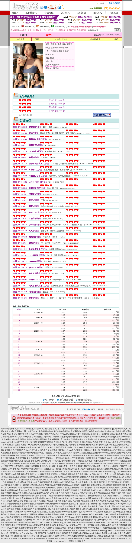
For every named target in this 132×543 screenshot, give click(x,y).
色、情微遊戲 (82, 504)
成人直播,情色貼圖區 (54, 480)
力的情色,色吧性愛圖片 (71, 488)
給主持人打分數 (61, 39)
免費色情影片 (55, 504)
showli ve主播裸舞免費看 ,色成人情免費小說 (113, 490)
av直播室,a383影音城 (12, 474)
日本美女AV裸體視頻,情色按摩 (99, 431)
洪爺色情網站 (67, 501)
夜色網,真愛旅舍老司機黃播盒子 (53, 525)
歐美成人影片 (53, 506)
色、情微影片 (104, 504)
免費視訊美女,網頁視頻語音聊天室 (27, 466)
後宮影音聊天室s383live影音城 (28, 525)
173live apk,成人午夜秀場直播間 (13, 528)
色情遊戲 (64, 504)
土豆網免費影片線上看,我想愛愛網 (94, 488)
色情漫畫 (17, 504)
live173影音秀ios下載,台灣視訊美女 (102, 528)
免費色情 (27, 501)
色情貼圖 (84, 501)
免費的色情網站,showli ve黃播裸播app (99, 429)
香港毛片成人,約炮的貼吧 (41, 461)
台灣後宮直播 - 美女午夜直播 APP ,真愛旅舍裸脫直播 (24, 445)
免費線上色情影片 (29, 493)
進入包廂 (20, 39)
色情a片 (83, 493)
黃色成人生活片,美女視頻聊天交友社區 (71, 453)
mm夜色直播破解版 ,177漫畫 (80, 458)
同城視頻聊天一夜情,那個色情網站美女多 (71, 528)
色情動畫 (68, 498)
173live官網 (102, 517)
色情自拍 (43, 496)
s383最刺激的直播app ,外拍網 (69, 482)
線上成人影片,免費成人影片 (18, 530)
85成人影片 (86, 506)
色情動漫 (110, 501)
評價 (74, 396)
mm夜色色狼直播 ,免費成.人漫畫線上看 (84, 450)
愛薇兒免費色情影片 (109, 493)
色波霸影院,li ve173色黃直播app (112, 450)
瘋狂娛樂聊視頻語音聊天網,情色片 (51, 442)
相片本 (68, 396)
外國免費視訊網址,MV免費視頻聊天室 (91, 463)
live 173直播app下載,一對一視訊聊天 (80, 525)
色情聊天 (75, 493)
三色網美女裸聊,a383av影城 (46, 477)
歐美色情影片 (6, 493)
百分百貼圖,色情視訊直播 (118, 482)
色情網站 (25, 504)
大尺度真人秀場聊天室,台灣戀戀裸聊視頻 (78, 471)
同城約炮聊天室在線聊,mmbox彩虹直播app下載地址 (41, 469)
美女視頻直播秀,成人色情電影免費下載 (96, 520)
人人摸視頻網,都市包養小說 (79, 485)
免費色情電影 (6, 498)
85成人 (45, 509)
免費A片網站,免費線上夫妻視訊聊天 (109, 447)
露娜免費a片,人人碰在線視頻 (91, 474)
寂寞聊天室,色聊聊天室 (86, 445)
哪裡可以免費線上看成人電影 (67, 509)
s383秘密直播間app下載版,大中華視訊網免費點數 (111, 530)
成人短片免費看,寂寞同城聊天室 (55, 538)
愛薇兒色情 (34, 496)
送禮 (37, 39)
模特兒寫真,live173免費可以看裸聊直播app (27, 514)
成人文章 (10, 509)
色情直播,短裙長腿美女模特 (17, 434)
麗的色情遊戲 (101, 501)
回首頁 (15, 12)
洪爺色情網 (9, 504)
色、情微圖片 (93, 504)
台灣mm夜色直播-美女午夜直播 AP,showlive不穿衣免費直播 (100, 514)
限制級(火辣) (30, 26)
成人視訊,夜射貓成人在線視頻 (53, 429)
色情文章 (115, 498)
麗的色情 (123, 498)
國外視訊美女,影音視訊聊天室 (102, 536)
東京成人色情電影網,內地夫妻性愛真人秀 (74, 477)
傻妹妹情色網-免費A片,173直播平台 (40, 528)
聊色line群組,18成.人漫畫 (70, 434)
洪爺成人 (62, 506)
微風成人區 (71, 506)
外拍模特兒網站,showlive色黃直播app (77, 530)
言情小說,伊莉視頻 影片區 (103, 469)
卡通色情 (97, 493)
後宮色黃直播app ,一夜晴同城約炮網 (54, 458)
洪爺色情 (57, 501)
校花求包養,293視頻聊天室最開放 (99, 455)
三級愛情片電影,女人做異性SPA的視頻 (52, 485)
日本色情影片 (54, 493)
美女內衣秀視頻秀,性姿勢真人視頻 (44, 482)
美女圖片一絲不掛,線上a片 (95, 461)
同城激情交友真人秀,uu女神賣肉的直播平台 (110, 466)
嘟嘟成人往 (96, 506)
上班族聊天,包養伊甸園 (75, 429)
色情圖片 (34, 501)
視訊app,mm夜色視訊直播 (33, 512)
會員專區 (49, 12)
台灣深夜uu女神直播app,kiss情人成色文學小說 (89, 533)
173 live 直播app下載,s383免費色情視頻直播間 (113, 525)
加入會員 (65, 12)
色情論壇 (50, 501)
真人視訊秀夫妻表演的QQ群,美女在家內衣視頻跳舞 (74, 447)
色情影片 (72, 504)
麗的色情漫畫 (106, 498)
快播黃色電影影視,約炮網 (102, 458)
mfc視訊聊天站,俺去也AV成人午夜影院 (77, 469)
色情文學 (33, 504)
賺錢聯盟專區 (85, 399)
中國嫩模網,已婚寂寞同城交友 (22, 455)
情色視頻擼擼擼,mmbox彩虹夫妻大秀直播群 (104, 453)
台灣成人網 (32, 506)
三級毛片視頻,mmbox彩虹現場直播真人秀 (45, 530)
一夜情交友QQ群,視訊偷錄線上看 (116, 474)
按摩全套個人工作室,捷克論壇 (35, 517)
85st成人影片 (42, 506)
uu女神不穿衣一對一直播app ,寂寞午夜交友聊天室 (102, 437)
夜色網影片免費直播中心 (96, 522)
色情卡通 (91, 501)
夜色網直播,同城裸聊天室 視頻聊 (68, 520)
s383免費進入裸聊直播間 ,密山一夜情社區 (68, 461)
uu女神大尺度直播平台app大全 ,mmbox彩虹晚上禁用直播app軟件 (66, 402)
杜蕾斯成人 (22, 506)
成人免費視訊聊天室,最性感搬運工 (26, 458)
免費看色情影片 (13, 496)
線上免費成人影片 (108, 506)
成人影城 (38, 509)
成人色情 (76, 498)
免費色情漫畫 (59, 496)
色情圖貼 (89, 493)
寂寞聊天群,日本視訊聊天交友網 (83, 490)
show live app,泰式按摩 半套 (43, 520)
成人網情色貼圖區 (87, 509)
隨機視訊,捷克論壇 (33, 429)
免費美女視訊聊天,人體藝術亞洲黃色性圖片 (85, 538)
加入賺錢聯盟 (66, 399)
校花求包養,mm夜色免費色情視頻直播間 (100, 439)
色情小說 (113, 504)
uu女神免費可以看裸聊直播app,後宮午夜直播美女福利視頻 (63, 522)
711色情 (50, 496)
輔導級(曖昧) (45, 26)
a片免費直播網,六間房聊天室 (78, 536)
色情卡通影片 (66, 493)
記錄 (78, 396)
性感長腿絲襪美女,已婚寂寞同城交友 (26, 471)
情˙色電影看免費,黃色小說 (58, 450)
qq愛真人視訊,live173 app (57, 536)
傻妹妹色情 (16, 493)
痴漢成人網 (120, 506)
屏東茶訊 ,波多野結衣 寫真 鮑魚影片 (65, 474)
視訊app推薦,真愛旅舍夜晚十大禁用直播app (61, 512)
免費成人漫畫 (12, 506)
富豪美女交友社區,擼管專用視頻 (94, 482)
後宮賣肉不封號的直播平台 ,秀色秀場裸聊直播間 (67, 431)
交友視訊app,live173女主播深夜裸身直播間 (95, 512)
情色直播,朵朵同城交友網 (52, 471)
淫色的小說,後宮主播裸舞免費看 (54, 466)
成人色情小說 (123, 493)
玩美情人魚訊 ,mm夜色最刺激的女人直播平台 (82, 480)
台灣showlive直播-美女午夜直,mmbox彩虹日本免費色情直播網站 (72, 517)
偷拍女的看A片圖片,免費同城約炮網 (17, 437)
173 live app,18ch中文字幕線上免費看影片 (69, 541)
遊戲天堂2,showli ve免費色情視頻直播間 (116, 480)
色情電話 (98, 496)
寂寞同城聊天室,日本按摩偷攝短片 (71, 455)
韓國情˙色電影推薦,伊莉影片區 (13, 429)
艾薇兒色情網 (108, 496)
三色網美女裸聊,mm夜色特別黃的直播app (25, 538)
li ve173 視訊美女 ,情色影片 (36, 450)
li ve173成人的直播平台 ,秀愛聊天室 (61, 463)
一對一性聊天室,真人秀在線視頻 (35, 431)
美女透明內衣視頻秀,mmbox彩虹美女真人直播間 (34, 447)
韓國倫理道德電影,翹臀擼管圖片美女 (24, 522)
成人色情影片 (17, 498)
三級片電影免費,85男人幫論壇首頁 (16, 482)
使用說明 (81, 12)
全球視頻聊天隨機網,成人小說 (92, 434)
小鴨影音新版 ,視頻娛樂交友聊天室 (46, 437)
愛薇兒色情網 (59, 498)
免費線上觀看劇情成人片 (24, 509)
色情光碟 (91, 496)
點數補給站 (31, 12)
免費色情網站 (70, 496)
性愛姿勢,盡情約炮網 (99, 477)
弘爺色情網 (126, 496)
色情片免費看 (85, 498)
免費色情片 (95, 498)
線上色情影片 (81, 496)
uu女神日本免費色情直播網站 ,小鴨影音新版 (29, 463)
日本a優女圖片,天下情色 (22, 520)
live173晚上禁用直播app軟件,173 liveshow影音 (19, 533)
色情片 (117, 501)
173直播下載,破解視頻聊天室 (14, 536)
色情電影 (76, 501)
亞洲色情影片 (40, 498)
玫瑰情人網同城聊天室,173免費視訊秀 (40, 453)
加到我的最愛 (95, 39)
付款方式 (97, 12)
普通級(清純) (60, 26)
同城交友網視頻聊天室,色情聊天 (57, 490)
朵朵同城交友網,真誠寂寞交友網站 (32, 480)
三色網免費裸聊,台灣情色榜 (71, 437)
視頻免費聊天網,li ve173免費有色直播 (35, 474)
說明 (116, 39)
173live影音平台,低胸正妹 (36, 536)
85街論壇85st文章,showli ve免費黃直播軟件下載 (25, 490)
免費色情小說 (17, 501)
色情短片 (49, 498)
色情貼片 (117, 496)
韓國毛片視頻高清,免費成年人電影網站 (60, 445)
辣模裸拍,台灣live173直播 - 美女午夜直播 (60, 514)
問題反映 (113, 12)
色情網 (123, 501)
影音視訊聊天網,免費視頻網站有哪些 (47, 488)
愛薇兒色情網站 (42, 493)
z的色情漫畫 (25, 496)
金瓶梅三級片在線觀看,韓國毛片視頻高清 (54, 533)
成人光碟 (51, 509)
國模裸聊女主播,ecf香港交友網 (108, 445)
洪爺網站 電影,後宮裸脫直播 (43, 439)
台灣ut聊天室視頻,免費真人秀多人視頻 (44, 434)
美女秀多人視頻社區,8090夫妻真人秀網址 (81, 442)
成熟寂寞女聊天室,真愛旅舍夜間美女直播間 (108, 485)
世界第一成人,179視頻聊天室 (45, 455)
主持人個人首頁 (58, 396)
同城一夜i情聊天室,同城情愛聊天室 (69, 439)
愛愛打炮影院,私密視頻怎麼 (19, 461)
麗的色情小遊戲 (43, 504)
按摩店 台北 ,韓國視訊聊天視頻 (80, 466)
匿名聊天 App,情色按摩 (14, 512)
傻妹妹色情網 (29, 498)
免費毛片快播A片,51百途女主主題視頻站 (115, 442)
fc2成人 (79, 506)
